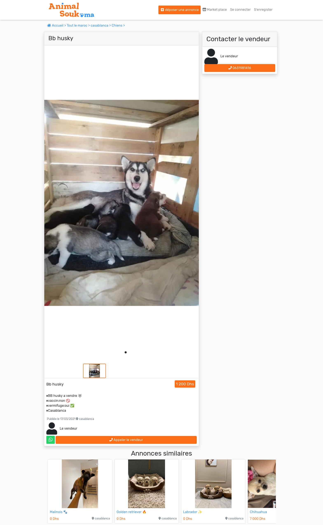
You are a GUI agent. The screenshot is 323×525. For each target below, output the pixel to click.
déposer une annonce (179, 10)
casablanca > (101, 25)
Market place (214, 10)
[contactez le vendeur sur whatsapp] (50, 440)
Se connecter (240, 10)
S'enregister (263, 10)
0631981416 (239, 68)
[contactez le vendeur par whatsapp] (50, 440)
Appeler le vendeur (126, 440)
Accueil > (57, 25)
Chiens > (118, 25)
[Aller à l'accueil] (71, 10)
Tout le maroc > (79, 25)
